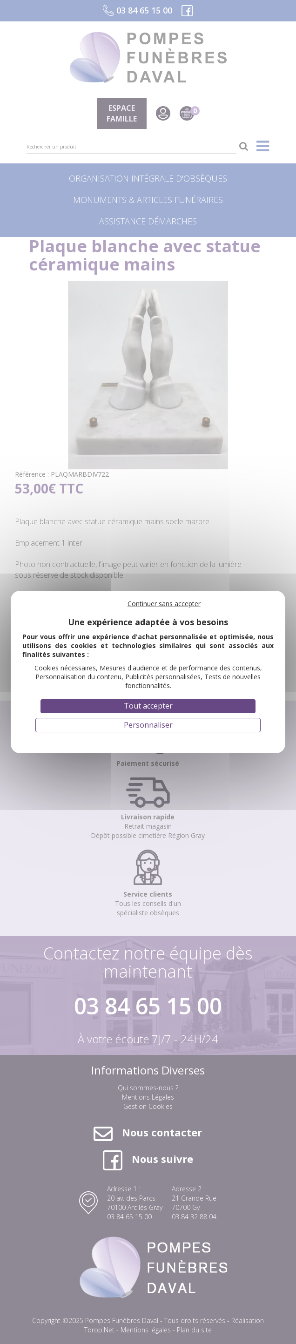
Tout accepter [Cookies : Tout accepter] (148, 706)
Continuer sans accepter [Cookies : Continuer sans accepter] (164, 603)
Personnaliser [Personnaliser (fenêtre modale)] (148, 725)
